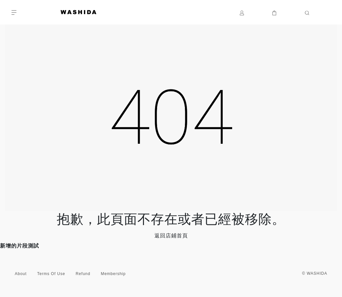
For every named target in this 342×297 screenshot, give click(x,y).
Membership (113, 273)
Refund (83, 273)
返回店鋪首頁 (171, 235)
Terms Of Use (51, 273)
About (21, 273)
